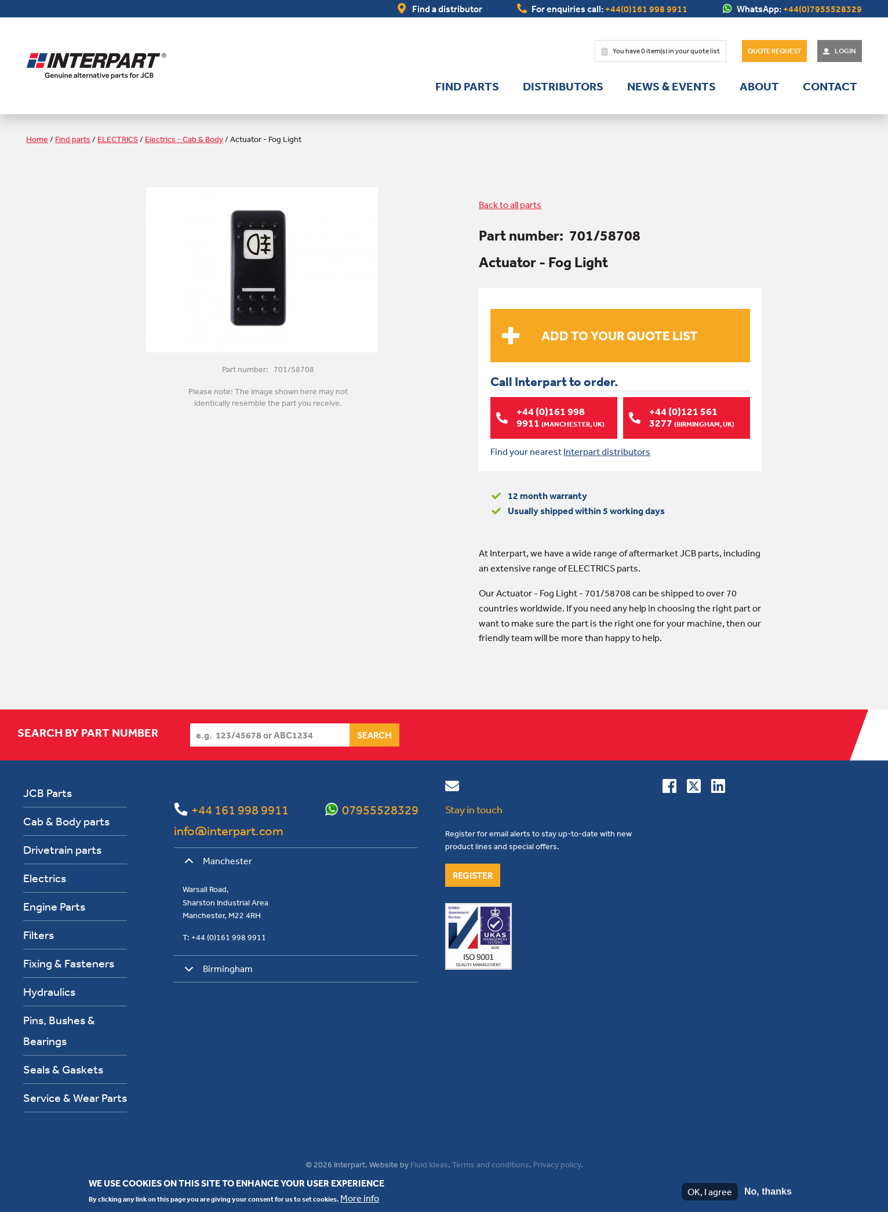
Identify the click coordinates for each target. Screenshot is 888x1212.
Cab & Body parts (66, 821)
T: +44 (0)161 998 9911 (224, 937)
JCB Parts (47, 792)
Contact (830, 86)
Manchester (216, 865)
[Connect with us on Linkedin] (718, 788)
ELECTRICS (117, 139)
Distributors (563, 86)
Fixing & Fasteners (68, 963)
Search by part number (87, 733)
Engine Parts (54, 906)
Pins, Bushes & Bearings (59, 1030)
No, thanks (768, 1191)
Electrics (44, 878)
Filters (38, 934)
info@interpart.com (228, 830)
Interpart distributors (606, 451)
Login (845, 51)
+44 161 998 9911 (240, 809)
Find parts (467, 86)
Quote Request (774, 51)
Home (37, 139)
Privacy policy (557, 1164)
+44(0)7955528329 (822, 8)
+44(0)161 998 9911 (646, 8)
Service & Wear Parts (75, 1097)
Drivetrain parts (62, 849)
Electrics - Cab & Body (184, 139)
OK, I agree (709, 1192)
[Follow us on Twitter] (694, 788)
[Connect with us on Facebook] (669, 788)
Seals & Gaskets (63, 1069)
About (759, 86)
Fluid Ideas (429, 1164)
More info (359, 1198)
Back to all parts (510, 204)
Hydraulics (49, 991)
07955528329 (380, 809)
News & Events (671, 86)
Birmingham (216, 973)
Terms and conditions (490, 1164)
